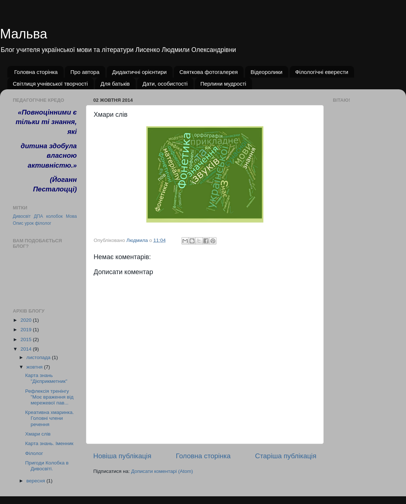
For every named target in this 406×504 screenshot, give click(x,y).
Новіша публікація (122, 456)
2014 (26, 349)
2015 (26, 339)
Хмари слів (37, 434)
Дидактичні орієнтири (139, 72)
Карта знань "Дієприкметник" (46, 378)
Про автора (84, 72)
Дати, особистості (165, 84)
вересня (36, 481)
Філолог (34, 453)
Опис (18, 223)
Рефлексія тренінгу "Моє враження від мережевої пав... (49, 397)
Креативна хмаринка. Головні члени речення (49, 418)
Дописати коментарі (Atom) (162, 471)
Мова (71, 216)
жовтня (35, 367)
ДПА (38, 216)
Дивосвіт (22, 216)
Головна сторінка (36, 72)
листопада (39, 357)
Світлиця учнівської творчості (50, 84)
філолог (43, 223)
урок (29, 223)
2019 (26, 329)
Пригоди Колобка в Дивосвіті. (47, 465)
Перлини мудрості (223, 84)
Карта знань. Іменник (49, 443)
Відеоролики (266, 72)
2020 (26, 320)
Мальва (23, 33)
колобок (54, 216)
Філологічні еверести (321, 72)
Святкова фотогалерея (208, 72)
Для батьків (115, 84)
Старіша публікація (285, 456)
